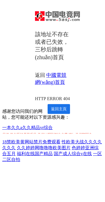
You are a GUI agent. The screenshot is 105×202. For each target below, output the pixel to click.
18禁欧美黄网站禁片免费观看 (31, 141)
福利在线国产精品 (35, 153)
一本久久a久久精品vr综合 (27, 127)
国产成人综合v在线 (73, 153)
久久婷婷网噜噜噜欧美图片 (44, 147)
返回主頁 (59, 109)
